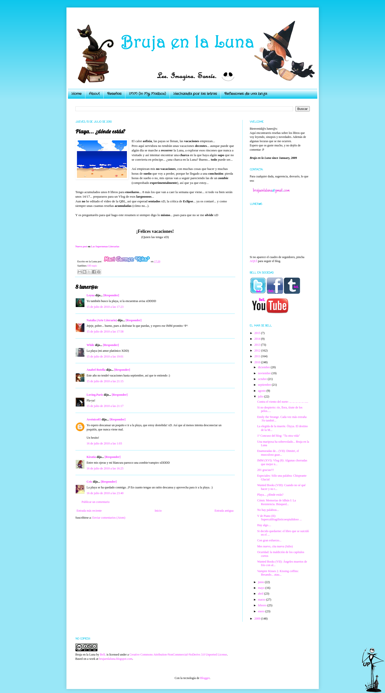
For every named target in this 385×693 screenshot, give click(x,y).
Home (76, 93)
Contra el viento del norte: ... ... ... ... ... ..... (282, 401)
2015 (257, 333)
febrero (262, 605)
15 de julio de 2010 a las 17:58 (105, 331)
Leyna (91, 295)
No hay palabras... (268, 510)
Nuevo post (81, 246)
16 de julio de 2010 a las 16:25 (105, 468)
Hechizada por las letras (195, 93)
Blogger (205, 678)
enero (261, 611)
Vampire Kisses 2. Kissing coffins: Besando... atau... (278, 572)
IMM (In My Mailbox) (147, 93)
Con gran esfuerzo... (269, 540)
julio (261, 396)
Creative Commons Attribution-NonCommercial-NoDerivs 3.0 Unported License (178, 654)
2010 (257, 362)
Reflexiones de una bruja (245, 93)
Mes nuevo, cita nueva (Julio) (275, 546)
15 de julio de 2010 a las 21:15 (105, 381)
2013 (257, 344)
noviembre (264, 373)
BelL (103, 654)
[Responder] (111, 295)
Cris (89, 481)
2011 (257, 356)
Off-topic (92, 265)
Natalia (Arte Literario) (102, 320)
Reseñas (114, 93)
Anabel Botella (96, 369)
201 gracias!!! (265, 470)
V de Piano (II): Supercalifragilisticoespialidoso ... (279, 517)
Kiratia (91, 457)
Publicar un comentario (96, 502)
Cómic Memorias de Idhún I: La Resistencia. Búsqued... (276, 502)
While (90, 345)
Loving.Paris (95, 394)
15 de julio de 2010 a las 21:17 (105, 406)
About (94, 93)
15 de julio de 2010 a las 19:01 (105, 356)
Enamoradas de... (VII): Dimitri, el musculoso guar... (278, 452)
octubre (263, 379)
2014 (257, 339)
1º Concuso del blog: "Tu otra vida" (278, 435)
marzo (262, 599)
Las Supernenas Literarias (105, 246)
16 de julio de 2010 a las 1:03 (104, 443)
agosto (262, 390)
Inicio (158, 510)
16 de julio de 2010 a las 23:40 (105, 493)
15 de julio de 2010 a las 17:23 (105, 307)
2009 (257, 618)
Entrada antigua (224, 510)
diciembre (264, 367)
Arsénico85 (94, 419)
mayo (261, 588)
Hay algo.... (264, 525)
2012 (257, 350)
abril (261, 593)
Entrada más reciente (89, 510)
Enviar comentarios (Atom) (108, 517)
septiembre (265, 384)
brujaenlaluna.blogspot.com (115, 659)
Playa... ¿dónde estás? (270, 494)
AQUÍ (253, 261)
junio (261, 582)
